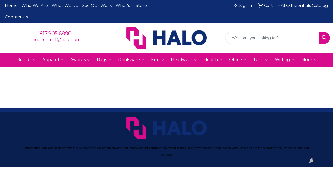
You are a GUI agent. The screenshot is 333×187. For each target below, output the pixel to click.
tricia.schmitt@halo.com (55, 39)
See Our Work (97, 5)
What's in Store (131, 5)
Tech (260, 60)
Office (237, 60)
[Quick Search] (272, 38)
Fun (157, 60)
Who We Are (34, 5)
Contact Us (16, 17)
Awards (80, 60)
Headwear (184, 60)
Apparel (52, 60)
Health (213, 60)
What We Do (65, 5)
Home (11, 5)
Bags (104, 60)
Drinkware (131, 60)
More (309, 60)
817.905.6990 (56, 33)
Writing (284, 60)
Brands (26, 60)
